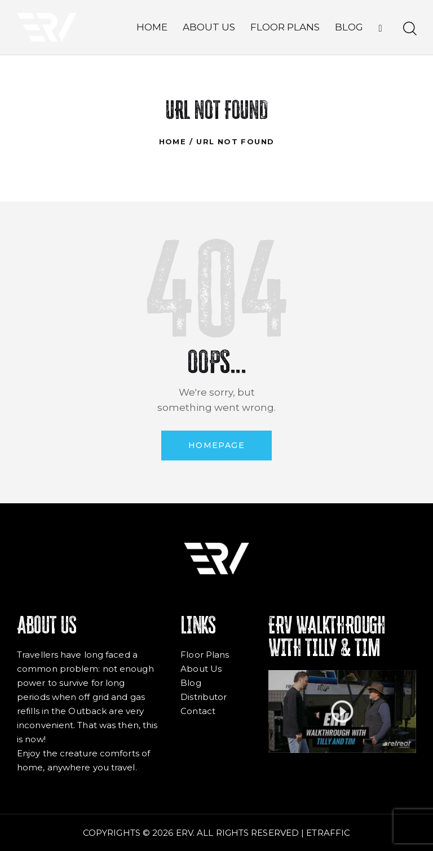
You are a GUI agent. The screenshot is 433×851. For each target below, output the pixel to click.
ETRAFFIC (328, 832)
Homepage (216, 445)
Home (173, 141)
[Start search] (409, 29)
